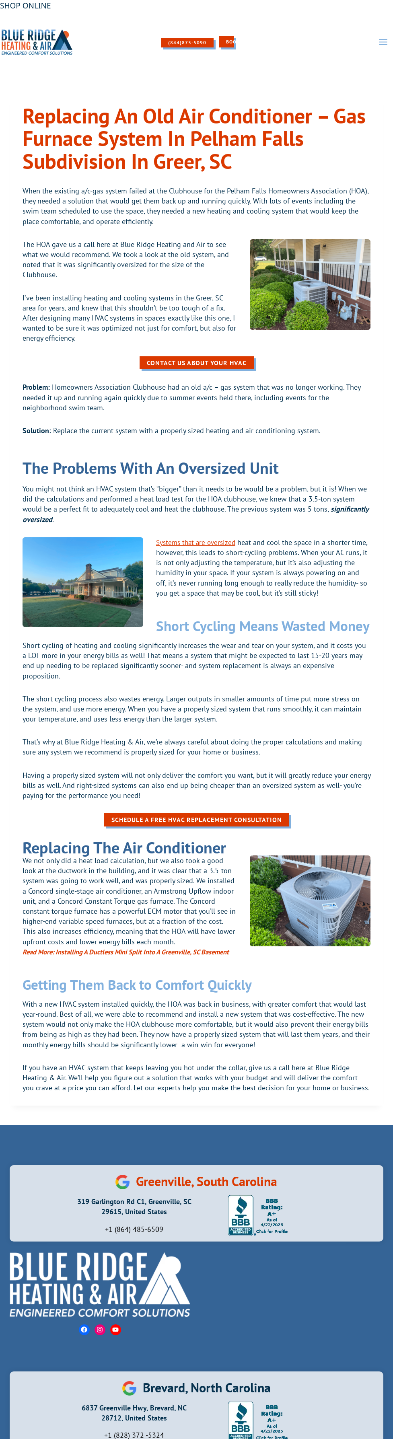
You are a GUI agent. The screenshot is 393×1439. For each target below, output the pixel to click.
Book (226, 42)
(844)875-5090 (181, 42)
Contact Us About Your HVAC (197, 363)
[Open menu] (382, 42)
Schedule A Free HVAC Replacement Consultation (196, 820)
